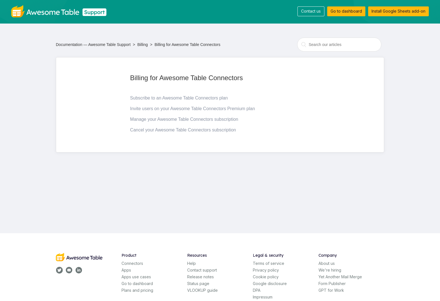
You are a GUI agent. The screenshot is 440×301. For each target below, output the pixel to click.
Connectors (132, 263)
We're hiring (329, 270)
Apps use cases (136, 276)
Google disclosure (270, 283)
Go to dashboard (346, 11)
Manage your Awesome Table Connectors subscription (184, 119)
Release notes (200, 276)
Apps (126, 270)
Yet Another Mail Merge (340, 276)
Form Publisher (332, 283)
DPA (256, 290)
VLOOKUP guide (202, 290)
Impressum (262, 297)
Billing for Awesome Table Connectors (188, 44)
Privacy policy (266, 270)
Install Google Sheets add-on (398, 11)
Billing (142, 44)
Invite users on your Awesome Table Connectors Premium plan (192, 108)
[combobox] (339, 45)
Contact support (202, 270)
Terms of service (268, 263)
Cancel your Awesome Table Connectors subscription (183, 130)
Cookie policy (266, 276)
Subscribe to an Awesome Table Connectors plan (179, 98)
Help (191, 263)
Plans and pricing (137, 290)
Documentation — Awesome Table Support (93, 44)
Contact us (311, 11)
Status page (198, 283)
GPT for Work (331, 290)
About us (326, 263)
